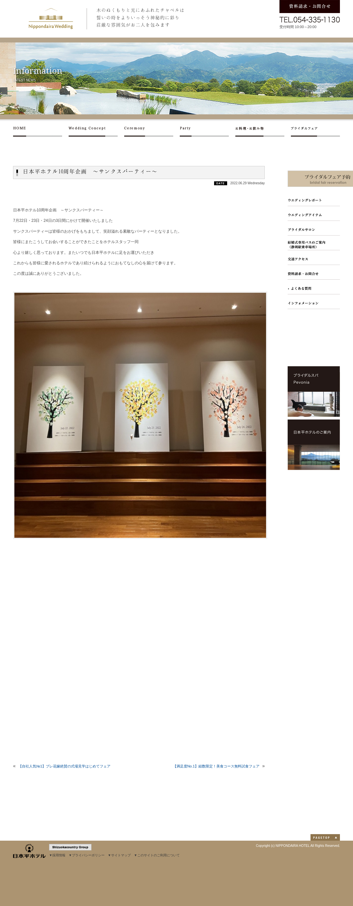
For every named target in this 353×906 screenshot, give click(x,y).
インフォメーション (314, 301)
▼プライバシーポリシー (87, 855)
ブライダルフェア (315, 130)
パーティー (207, 130)
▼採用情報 (57, 855)
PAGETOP (325, 837)
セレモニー (152, 130)
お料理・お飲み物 (263, 130)
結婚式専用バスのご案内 (314, 243)
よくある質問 (314, 287)
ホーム (41, 130)
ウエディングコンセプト (96, 130)
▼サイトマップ (119, 855)
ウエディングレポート (314, 198)
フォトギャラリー (314, 213)
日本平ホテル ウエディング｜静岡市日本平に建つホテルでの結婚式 (51, 18)
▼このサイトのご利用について (157, 855)
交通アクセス (314, 257)
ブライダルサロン (314, 228)
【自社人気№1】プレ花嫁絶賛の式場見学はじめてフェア (64, 766)
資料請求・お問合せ (314, 272)
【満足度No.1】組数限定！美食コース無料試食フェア (216, 766)
